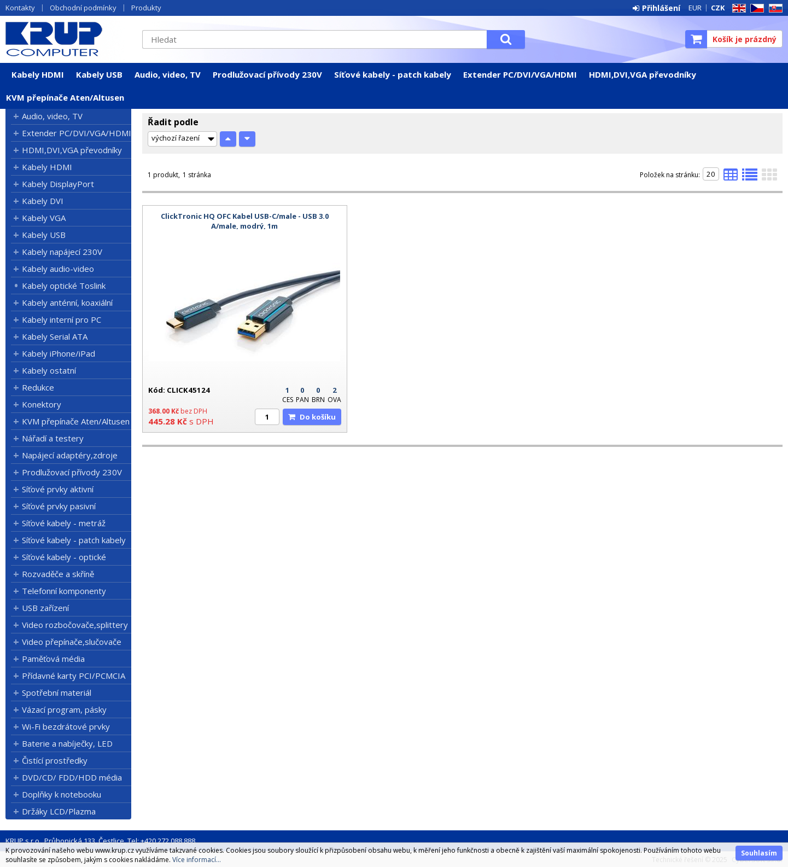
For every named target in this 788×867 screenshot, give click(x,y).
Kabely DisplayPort (58, 183)
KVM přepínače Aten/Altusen (65, 97)
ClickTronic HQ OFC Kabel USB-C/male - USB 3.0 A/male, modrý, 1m (245, 221)
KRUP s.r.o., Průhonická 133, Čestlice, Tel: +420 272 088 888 (100, 841)
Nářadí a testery (53, 438)
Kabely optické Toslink (64, 285)
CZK (718, 8)
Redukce (38, 387)
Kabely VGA (44, 217)
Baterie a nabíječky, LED (67, 743)
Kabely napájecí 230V (62, 251)
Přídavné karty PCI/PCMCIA (73, 675)
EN (737, 8)
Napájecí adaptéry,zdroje (70, 455)
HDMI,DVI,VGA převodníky (642, 74)
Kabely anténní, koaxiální (67, 302)
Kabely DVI (42, 200)
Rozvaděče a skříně (58, 573)
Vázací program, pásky (64, 709)
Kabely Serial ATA (54, 336)
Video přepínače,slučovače (71, 641)
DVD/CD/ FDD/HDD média (72, 777)
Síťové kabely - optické (64, 556)
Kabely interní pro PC (61, 319)
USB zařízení (45, 607)
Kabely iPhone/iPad (58, 353)
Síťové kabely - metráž (64, 522)
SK (773, 8)
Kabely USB (99, 74)
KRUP (68, 38)
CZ (755, 8)
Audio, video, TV (168, 74)
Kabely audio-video (58, 268)
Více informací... (196, 859)
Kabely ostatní (49, 370)
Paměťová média (53, 658)
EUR (695, 8)
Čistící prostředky (54, 760)
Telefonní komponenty (64, 590)
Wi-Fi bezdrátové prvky (66, 726)
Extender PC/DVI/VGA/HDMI (520, 74)
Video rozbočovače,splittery (75, 624)
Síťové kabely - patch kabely (392, 74)
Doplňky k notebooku (61, 794)
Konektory (41, 404)
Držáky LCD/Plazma (59, 811)
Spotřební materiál (56, 692)
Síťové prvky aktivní (58, 489)
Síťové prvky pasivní (59, 506)
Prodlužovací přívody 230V (267, 74)
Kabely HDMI (37, 74)
